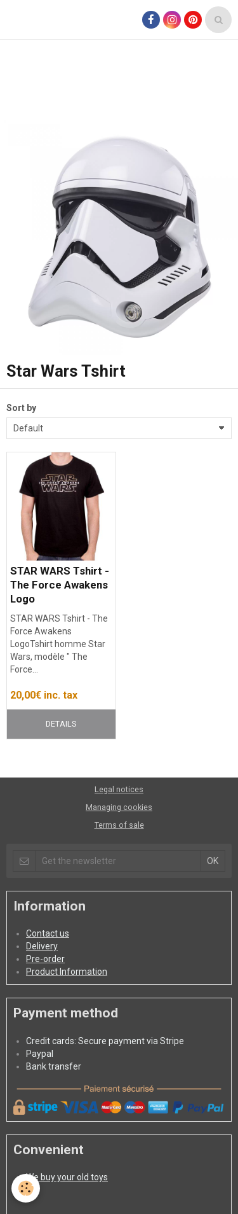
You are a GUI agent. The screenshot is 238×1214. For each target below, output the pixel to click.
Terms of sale (119, 825)
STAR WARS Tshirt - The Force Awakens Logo (59, 584)
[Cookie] (25, 1188)
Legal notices (119, 789)
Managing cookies (119, 807)
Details (61, 724)
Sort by (21, 408)
